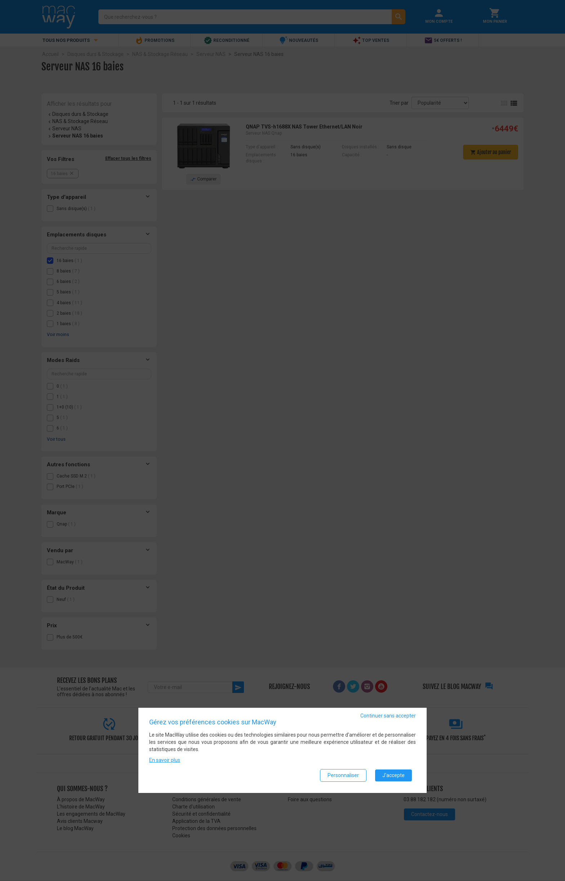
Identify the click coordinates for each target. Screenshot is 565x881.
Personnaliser (343, 775)
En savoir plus (164, 760)
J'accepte (393, 775)
